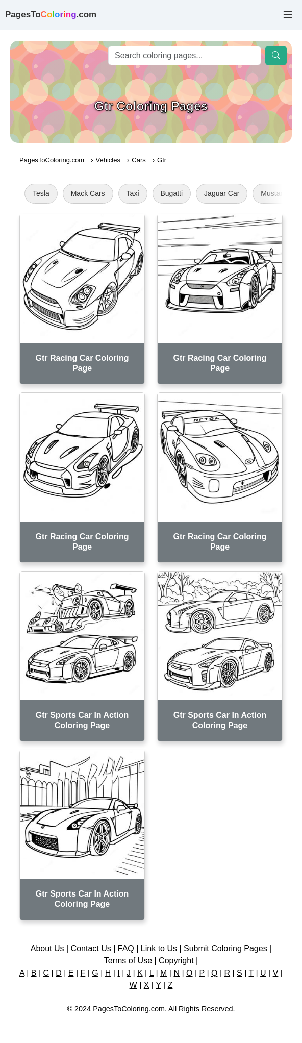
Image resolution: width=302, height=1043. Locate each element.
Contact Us (91, 948)
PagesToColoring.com (51, 160)
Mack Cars (88, 193)
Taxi (133, 193)
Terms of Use (128, 960)
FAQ (126, 948)
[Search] (184, 55)
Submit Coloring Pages (225, 948)
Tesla (41, 193)
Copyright (176, 960)
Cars (138, 160)
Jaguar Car (221, 193)
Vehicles (108, 160)
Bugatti (172, 193)
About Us (47, 948)
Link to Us (159, 948)
